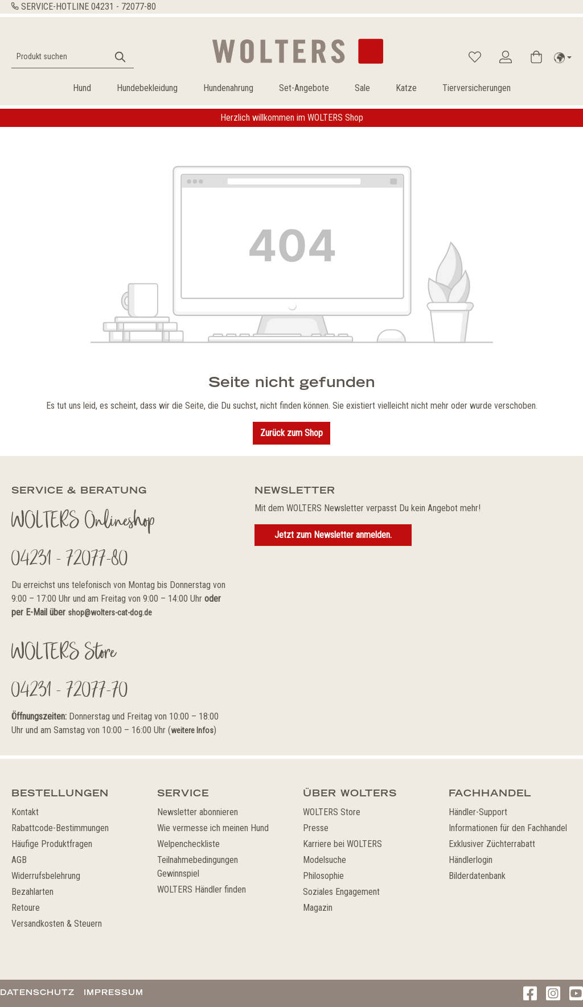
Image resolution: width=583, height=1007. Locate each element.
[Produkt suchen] (59, 57)
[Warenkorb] (536, 57)
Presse (316, 828)
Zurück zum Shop (291, 433)
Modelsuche (324, 859)
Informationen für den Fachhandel (508, 828)
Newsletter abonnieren (197, 812)
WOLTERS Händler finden (201, 889)
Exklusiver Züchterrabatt (492, 844)
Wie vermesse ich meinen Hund (213, 828)
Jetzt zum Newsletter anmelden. (333, 534)
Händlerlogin (470, 859)
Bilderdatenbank (477, 875)
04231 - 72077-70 (69, 692)
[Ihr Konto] (505, 57)
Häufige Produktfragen (51, 844)
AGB (19, 859)
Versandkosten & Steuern (56, 923)
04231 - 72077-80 (123, 6)
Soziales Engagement (341, 891)
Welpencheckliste (188, 844)
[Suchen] (121, 57)
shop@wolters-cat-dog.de (110, 612)
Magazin (317, 907)
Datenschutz (37, 992)
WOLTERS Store (331, 812)
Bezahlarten (32, 891)
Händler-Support (478, 812)
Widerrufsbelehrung (45, 875)
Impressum (113, 992)
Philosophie (323, 875)
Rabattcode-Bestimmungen (60, 828)
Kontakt (25, 812)
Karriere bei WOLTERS (342, 844)
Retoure (25, 907)
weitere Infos (192, 730)
